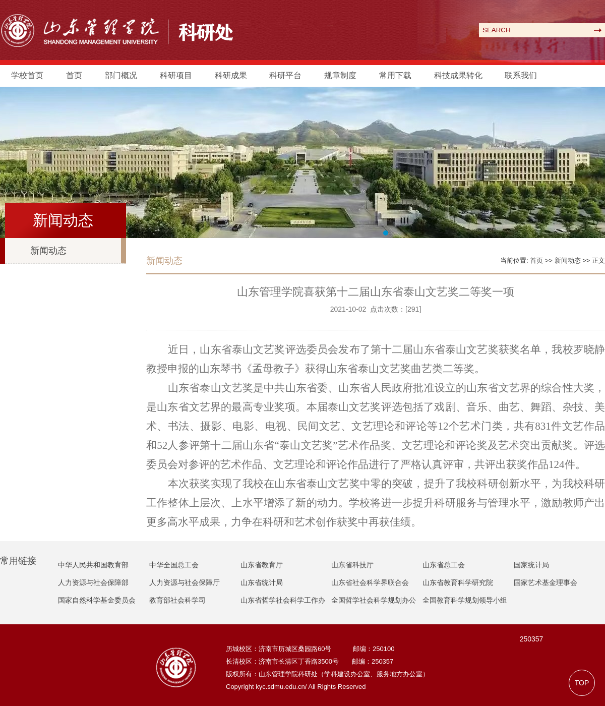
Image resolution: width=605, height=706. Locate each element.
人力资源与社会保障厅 (184, 582)
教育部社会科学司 (177, 600)
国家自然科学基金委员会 (97, 600)
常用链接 (18, 561)
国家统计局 (531, 565)
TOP (582, 683)
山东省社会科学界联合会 (370, 582)
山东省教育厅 (261, 565)
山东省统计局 (261, 582)
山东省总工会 (443, 565)
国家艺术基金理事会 (545, 582)
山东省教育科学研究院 (457, 582)
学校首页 (27, 75)
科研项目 (176, 75)
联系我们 (521, 75)
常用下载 (395, 75)
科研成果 (231, 75)
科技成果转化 (458, 75)
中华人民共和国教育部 (93, 565)
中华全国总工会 (174, 565)
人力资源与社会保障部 (93, 582)
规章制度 (340, 75)
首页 (74, 75)
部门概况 (121, 75)
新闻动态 (48, 251)
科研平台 (285, 75)
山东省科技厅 (352, 565)
